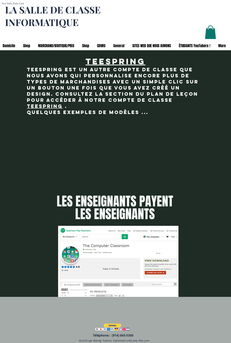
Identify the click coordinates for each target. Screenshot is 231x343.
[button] (210, 32)
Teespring (45, 106)
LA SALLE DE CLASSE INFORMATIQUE (53, 15)
